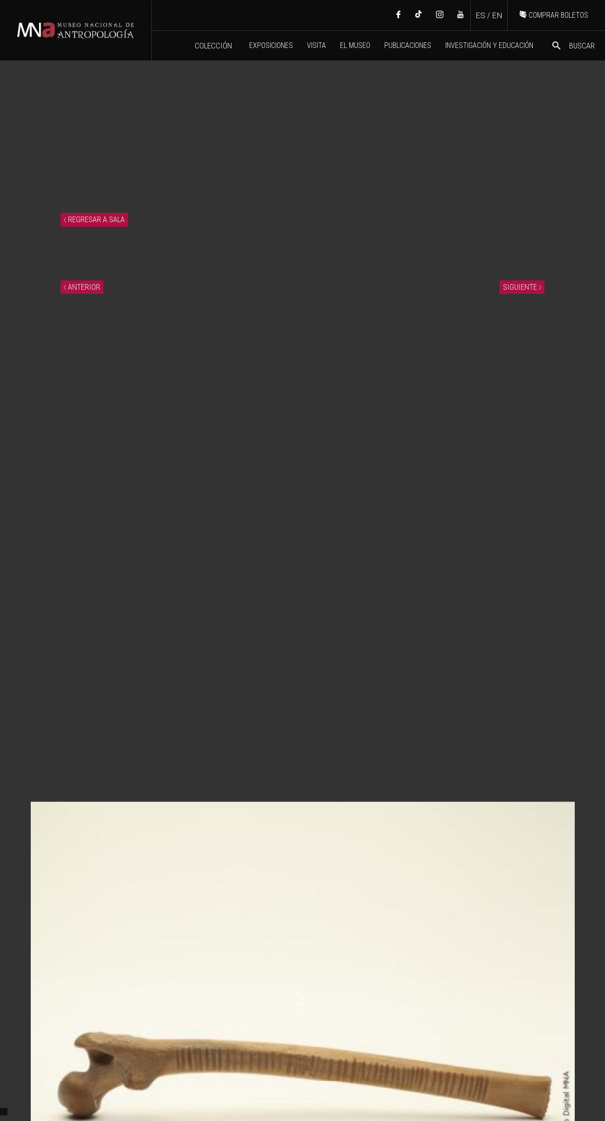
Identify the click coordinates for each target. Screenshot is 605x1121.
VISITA (316, 45)
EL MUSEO (355, 45)
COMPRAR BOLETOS (553, 15)
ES (480, 15)
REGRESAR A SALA (94, 219)
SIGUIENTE (522, 287)
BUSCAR (573, 46)
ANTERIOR (82, 287)
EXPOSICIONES (271, 45)
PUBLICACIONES (407, 45)
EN (497, 15)
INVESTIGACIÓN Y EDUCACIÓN (489, 45)
